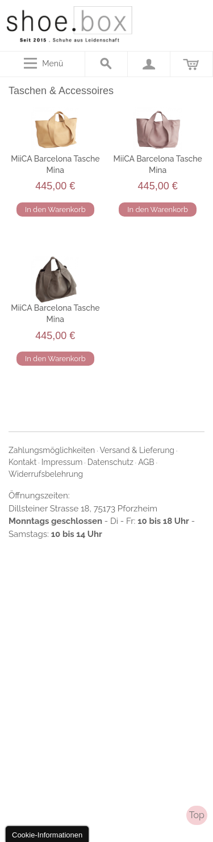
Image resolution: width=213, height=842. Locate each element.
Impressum (62, 462)
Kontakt (22, 462)
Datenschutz (110, 462)
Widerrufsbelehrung (46, 474)
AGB (146, 462)
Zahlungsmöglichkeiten (52, 450)
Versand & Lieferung (137, 450)
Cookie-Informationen (47, 835)
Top (196, 815)
